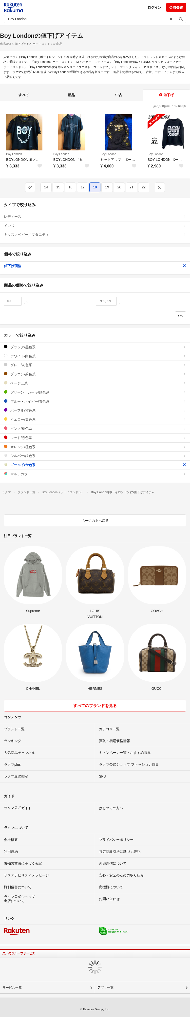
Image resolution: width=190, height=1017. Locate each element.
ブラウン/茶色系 (95, 374)
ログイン (154, 7)
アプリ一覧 (105, 987)
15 (58, 187)
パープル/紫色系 (95, 410)
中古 (118, 95)
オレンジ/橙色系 (95, 447)
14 (46, 187)
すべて (24, 95)
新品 (71, 95)
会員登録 (176, 7)
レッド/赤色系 (95, 438)
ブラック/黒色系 (95, 347)
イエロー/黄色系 (95, 419)
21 (131, 187)
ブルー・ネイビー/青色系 (95, 401)
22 (144, 187)
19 (107, 187)
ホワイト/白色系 (95, 356)
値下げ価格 (95, 266)
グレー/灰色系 (95, 365)
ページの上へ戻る (95, 521)
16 (71, 187)
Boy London (14, 154)
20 (119, 187)
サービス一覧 (12, 987)
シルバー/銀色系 (95, 456)
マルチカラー (95, 474)
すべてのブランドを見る (95, 706)
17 (83, 187)
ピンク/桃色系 (95, 428)
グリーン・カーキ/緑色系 (95, 392)
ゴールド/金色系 (95, 465)
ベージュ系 (95, 383)
